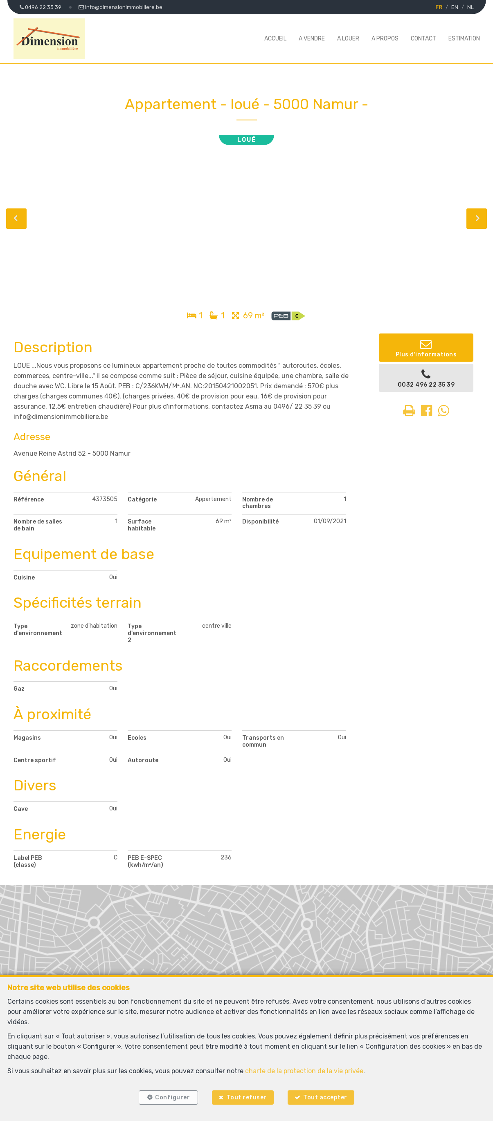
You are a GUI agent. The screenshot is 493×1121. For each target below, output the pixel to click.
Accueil (275, 38)
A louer (348, 38)
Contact (423, 38)
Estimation (464, 38)
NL (470, 7)
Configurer (172, 1097)
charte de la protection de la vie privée (304, 1071)
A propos (384, 38)
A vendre (312, 38)
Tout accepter (325, 1097)
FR (438, 7)
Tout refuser (247, 1097)
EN (454, 7)
